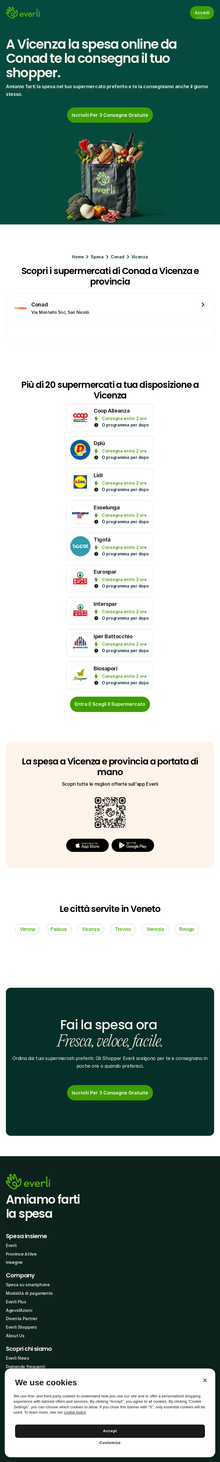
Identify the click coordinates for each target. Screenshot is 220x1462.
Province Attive (21, 1254)
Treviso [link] (123, 929)
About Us (15, 1335)
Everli (11, 1245)
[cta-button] (110, 704)
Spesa (97, 256)
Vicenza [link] (91, 929)
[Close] (204, 1380)
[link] (110, 115)
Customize (109, 1442)
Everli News (17, 1358)
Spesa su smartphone (28, 1284)
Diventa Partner (22, 1318)
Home (78, 256)
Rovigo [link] (186, 929)
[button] (87, 845)
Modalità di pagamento (29, 1293)
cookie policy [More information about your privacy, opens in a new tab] (75, 1412)
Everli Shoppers (21, 1327)
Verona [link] (27, 929)
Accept (110, 1431)
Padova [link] (58, 929)
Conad (117, 256)
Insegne (14, 1262)
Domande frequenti (25, 1366)
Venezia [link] (155, 929)
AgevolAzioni (19, 1310)
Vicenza (139, 256)
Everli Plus (16, 1301)
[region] (110, 1413)
